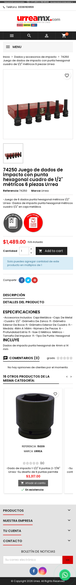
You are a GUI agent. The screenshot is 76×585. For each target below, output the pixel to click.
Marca (36, 191)
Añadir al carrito (33, 483)
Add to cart (51, 251)
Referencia (10, 191)
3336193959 (26, 7)
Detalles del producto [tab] (23, 302)
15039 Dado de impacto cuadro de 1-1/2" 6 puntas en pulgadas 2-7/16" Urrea (33, 459)
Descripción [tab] (14, 295)
